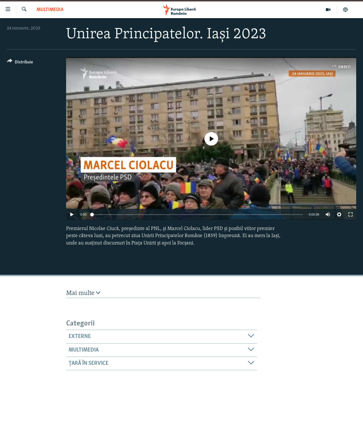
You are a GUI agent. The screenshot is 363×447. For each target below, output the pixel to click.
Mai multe (83, 293)
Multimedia (50, 9)
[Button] (20, 63)
